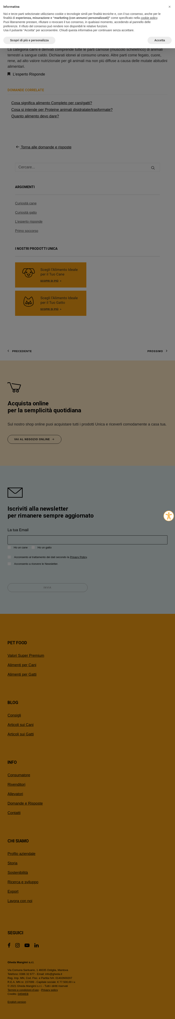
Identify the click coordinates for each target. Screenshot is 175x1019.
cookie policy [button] (149, 18)
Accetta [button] (159, 40)
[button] (169, 6)
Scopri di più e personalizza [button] (29, 40)
